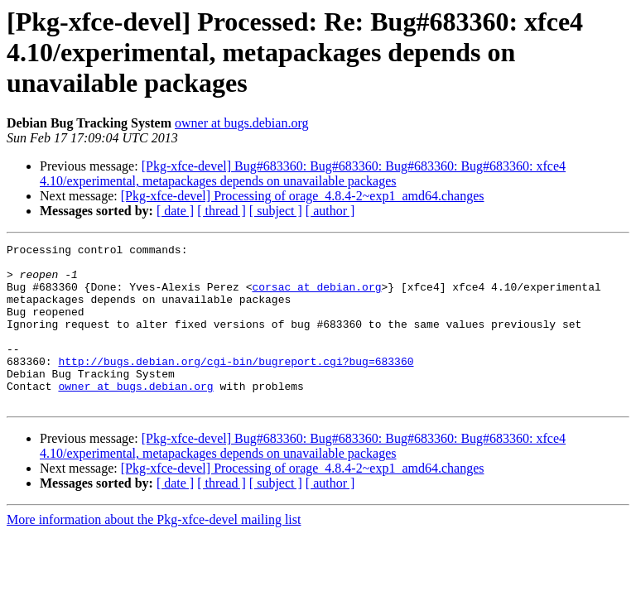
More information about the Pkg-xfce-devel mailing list (154, 552)
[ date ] (175, 211)
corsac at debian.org (316, 296)
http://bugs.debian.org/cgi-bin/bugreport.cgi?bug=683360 (235, 385)
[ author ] (330, 211)
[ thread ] (221, 211)
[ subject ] (275, 211)
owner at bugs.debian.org (241, 123)
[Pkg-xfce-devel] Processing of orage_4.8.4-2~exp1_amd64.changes (302, 196)
